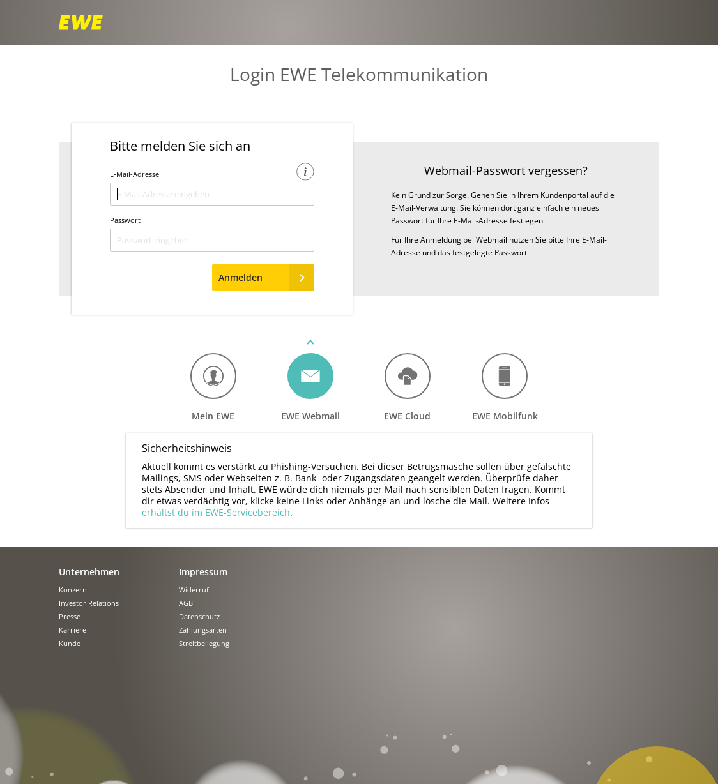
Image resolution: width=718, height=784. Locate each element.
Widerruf (194, 590)
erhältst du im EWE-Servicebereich (216, 512)
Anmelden (266, 277)
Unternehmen (89, 572)
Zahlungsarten (203, 630)
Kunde (69, 644)
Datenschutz (199, 617)
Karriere (72, 630)
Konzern (73, 590)
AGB (186, 603)
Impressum (203, 572)
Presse (69, 617)
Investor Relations (89, 603)
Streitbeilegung (204, 644)
